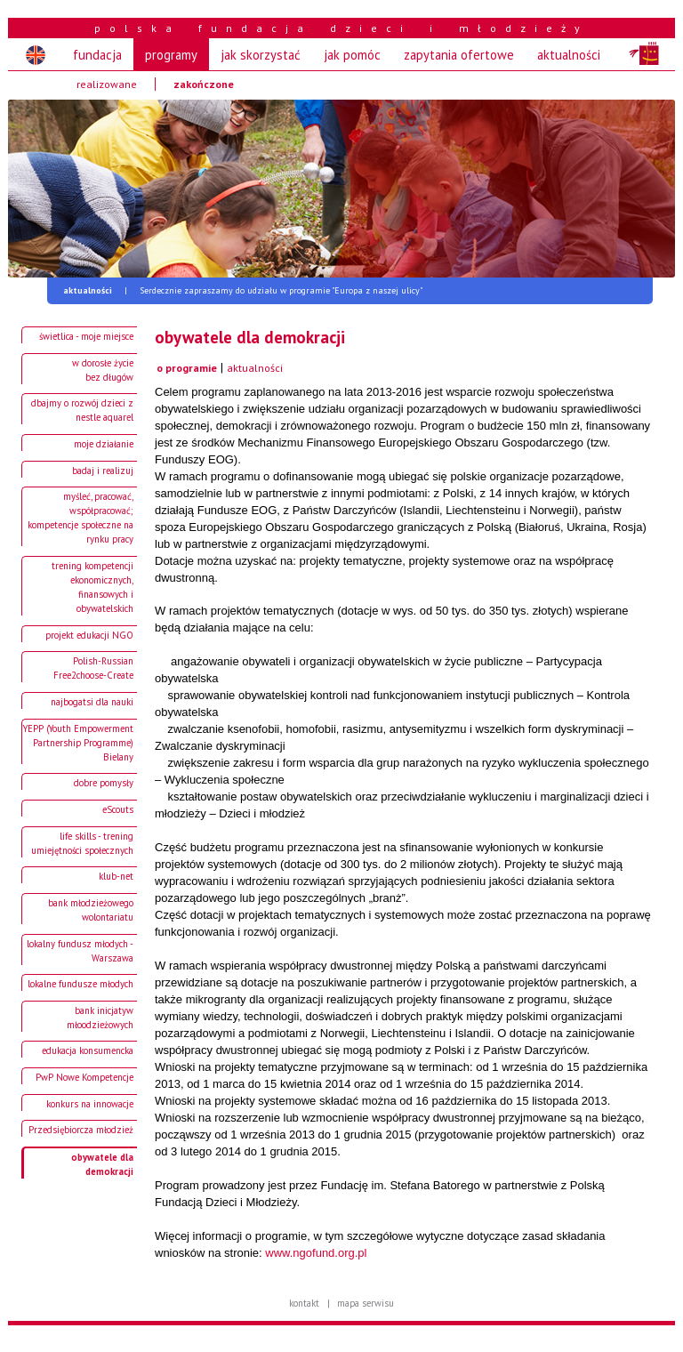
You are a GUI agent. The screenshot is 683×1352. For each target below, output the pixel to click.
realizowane (106, 84)
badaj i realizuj (102, 470)
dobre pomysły (103, 783)
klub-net (116, 876)
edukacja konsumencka (87, 1050)
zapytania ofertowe (459, 54)
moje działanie (103, 444)
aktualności (568, 54)
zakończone (203, 84)
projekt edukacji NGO (89, 635)
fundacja (97, 54)
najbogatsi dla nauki (92, 702)
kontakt (304, 1303)
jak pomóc (352, 54)
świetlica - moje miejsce (86, 336)
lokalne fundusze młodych (80, 984)
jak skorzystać (261, 54)
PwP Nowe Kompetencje (84, 1077)
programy (171, 54)
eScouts (117, 809)
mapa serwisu (365, 1303)
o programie (187, 367)
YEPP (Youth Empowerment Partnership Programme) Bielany (78, 742)
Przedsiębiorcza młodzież (80, 1129)
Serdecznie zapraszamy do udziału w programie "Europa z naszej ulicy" (242, 290)
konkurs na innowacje (89, 1104)
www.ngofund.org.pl (315, 1252)
